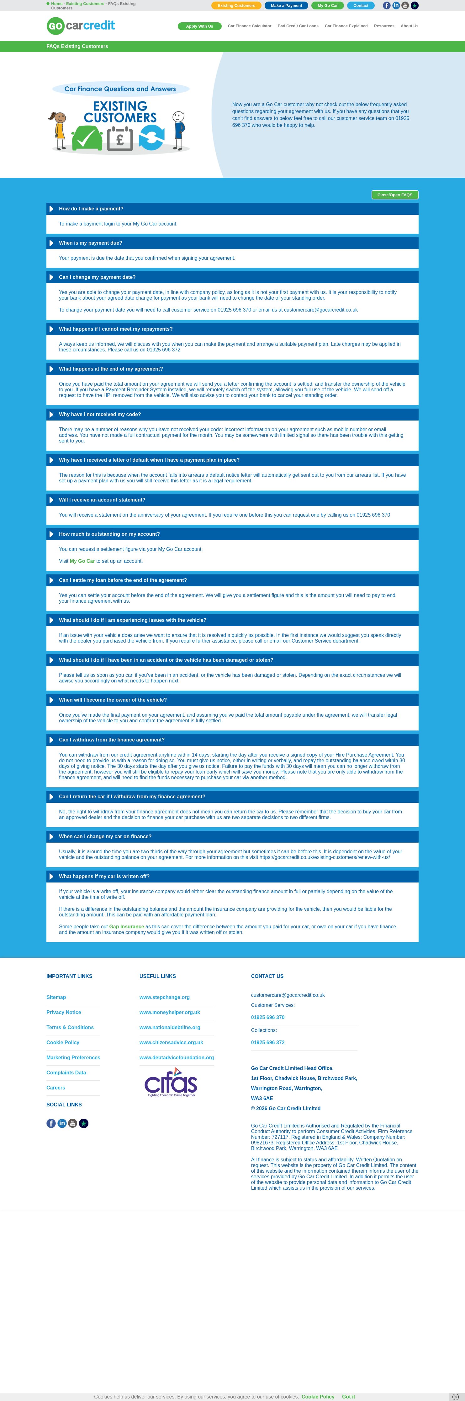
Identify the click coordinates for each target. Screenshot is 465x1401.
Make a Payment (286, 5)
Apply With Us (199, 26)
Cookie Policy (62, 1042)
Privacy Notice (63, 1012)
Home (56, 3)
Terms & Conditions (70, 1027)
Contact (360, 5)
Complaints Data (66, 1072)
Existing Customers (236, 5)
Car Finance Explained (346, 26)
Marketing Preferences (73, 1057)
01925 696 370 (268, 1017)
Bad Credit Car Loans (298, 26)
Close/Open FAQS (395, 195)
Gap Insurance (126, 926)
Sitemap (56, 997)
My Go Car (328, 5)
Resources (384, 26)
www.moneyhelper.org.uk (170, 1012)
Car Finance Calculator (250, 26)
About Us (410, 26)
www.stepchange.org (165, 997)
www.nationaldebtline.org (170, 1027)
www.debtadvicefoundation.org (177, 1057)
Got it (348, 1396)
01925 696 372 (268, 1042)
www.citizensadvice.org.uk (171, 1042)
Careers (55, 1087)
